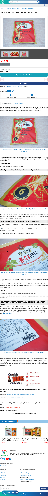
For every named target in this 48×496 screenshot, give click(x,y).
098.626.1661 (10, 86)
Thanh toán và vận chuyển (27, 479)
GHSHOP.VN (3, 465)
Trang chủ (2, 8)
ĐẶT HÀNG (24, 83)
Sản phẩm (3, 475)
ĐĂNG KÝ (44, 488)
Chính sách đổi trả (25, 477)
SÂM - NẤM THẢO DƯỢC (28, 8)
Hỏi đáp (41, 5)
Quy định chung (24, 473)
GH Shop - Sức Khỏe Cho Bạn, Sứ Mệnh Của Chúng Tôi (21, 394)
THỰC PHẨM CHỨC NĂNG (13, 8)
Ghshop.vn (8, 400)
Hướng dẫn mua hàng (26, 481)
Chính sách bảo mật (25, 475)
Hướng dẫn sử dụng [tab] (19, 103)
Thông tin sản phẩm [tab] (7, 103)
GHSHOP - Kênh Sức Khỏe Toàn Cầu (14, 397)
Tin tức (2, 477)
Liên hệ (35, 5)
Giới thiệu (30, 5)
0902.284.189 (18, 86)
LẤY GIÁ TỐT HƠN (24, 75)
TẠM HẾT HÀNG (5, 64)
